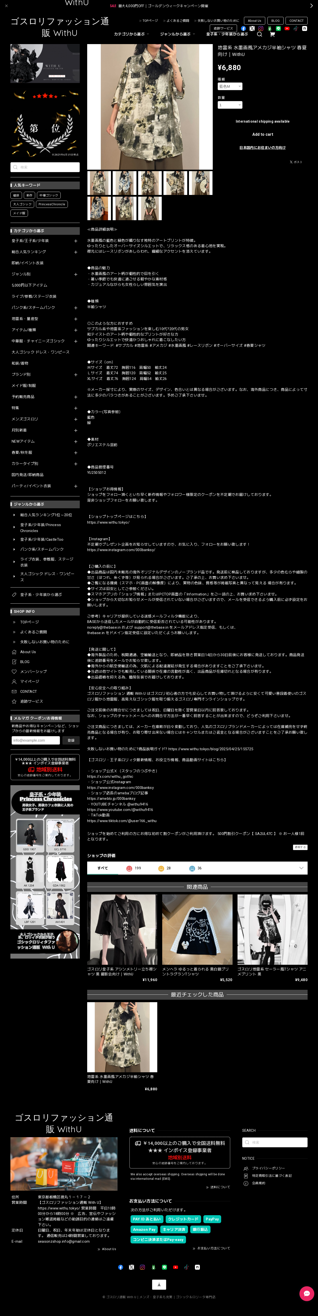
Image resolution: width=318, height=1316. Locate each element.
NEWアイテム (23, 441)
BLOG (275, 21)
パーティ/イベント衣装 (31, 486)
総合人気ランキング (29, 252)
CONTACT (297, 21)
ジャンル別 (21, 274)
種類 (221, 79)
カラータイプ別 (25, 464)
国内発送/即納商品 (28, 475)
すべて (102, 868)
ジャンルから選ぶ (178, 34)
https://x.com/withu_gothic (110, 776)
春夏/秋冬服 (22, 453)
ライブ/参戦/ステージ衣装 (34, 297)
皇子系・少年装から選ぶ (227, 34)
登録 (71, 740)
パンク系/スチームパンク (33, 308)
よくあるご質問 (178, 21)
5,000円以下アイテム (29, 285)
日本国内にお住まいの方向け (262, 148)
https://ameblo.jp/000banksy (111, 798)
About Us (254, 21)
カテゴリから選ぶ (132, 34)
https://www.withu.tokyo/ (108, 522)
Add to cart (262, 134)
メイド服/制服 (24, 386)
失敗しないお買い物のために (218, 21)
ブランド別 (21, 375)
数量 (221, 98)
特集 (15, 408)
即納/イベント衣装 (28, 263)
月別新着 (19, 430)
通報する (300, 847)
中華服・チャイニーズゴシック (38, 341)
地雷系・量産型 (25, 319)
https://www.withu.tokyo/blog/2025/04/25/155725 (210, 749)
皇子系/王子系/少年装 (30, 241)
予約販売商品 (23, 397)
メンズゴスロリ (25, 419)
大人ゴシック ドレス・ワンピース (41, 352)
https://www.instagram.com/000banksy (120, 787)
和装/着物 (20, 363)
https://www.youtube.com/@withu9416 (120, 809)
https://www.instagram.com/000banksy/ (121, 550)
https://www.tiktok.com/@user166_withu (122, 821)
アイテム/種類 (24, 330)
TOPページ (150, 21)
